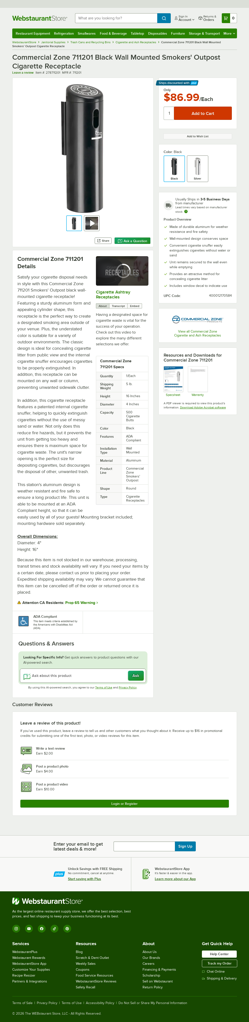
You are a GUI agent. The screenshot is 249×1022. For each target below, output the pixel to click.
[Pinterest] (67, 929)
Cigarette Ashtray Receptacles (113, 294)
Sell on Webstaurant (158, 981)
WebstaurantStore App (29, 964)
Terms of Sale (22, 1003)
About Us (150, 952)
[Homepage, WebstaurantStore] (39, 18)
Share (103, 241)
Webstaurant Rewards (28, 958)
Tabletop (137, 33)
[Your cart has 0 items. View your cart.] (229, 18)
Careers (149, 964)
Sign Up (185, 846)
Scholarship (151, 975)
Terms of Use (103, 687)
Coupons (83, 969)
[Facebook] (42, 929)
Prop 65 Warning (80, 603)
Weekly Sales (86, 964)
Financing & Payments (159, 969)
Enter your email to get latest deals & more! (78, 846)
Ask (135, 675)
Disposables (157, 33)
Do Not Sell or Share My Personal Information (152, 1003)
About (103, 306)
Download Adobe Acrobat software (203, 407)
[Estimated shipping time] (186, 211)
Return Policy (153, 987)
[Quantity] (169, 113)
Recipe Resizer (23, 975)
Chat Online (213, 971)
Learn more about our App (175, 879)
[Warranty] (197, 381)
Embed (134, 306)
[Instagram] (16, 929)
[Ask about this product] (83, 676)
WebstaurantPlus (25, 952)
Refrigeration (64, 33)
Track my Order (220, 963)
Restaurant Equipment (33, 33)
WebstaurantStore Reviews (96, 981)
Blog (79, 952)
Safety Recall (85, 987)
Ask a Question (132, 241)
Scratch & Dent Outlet (92, 958)
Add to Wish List (198, 136)
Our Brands (151, 958)
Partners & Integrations (29, 981)
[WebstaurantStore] (73, 901)
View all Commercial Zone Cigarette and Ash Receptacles (197, 333)
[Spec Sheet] (173, 381)
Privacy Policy (128, 687)
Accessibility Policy (100, 1003)
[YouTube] (29, 929)
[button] (74, 223)
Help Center (219, 954)
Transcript (118, 306)
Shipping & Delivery (219, 978)
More (229, 33)
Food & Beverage (113, 33)
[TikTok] (54, 929)
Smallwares (87, 33)
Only (167, 90)
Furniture (178, 33)
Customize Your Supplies (31, 969)
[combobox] (116, 18)
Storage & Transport (204, 33)
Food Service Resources (94, 975)
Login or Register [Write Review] (124, 804)
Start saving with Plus (84, 879)
